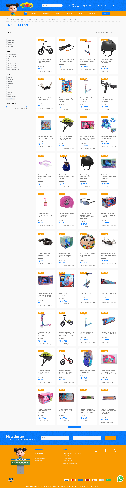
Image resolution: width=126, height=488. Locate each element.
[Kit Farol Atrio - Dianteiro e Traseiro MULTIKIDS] (108, 94)
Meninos (11, 42)
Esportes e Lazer (72, 19)
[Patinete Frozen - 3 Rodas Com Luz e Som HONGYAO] (45, 328)
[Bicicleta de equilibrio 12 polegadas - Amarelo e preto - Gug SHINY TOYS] (66, 328)
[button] (16, 37)
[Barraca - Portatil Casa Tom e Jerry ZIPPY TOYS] (45, 132)
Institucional (39, 449)
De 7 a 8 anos (12, 65)
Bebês (10, 44)
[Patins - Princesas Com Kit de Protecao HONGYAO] (45, 406)
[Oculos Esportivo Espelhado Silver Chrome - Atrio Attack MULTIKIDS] (87, 210)
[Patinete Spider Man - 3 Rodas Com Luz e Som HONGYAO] (66, 406)
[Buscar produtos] (60, 5)
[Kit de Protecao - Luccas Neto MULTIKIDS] (87, 366)
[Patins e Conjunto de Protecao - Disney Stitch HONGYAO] (108, 171)
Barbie (10, 92)
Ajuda (65, 449)
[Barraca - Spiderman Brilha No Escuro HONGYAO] (66, 289)
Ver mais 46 (10, 99)
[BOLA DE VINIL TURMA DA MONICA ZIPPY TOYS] (87, 249)
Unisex (10, 46)
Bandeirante (12, 96)
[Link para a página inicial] (7, 19)
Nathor (10, 88)
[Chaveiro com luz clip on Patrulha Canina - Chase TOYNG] (66, 94)
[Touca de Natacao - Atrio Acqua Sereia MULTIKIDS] (66, 210)
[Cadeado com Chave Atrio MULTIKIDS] (45, 249)
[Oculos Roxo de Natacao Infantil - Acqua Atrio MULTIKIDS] (45, 171)
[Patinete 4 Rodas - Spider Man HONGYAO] (108, 289)
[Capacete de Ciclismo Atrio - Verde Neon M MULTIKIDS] (66, 132)
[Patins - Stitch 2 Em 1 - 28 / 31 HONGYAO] (108, 132)
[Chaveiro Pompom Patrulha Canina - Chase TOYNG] (66, 171)
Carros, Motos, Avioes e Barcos (34, 19)
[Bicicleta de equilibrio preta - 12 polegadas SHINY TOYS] (45, 55)
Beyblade (11, 86)
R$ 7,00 (17, 108)
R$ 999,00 (23, 108)
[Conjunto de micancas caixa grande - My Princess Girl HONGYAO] (108, 366)
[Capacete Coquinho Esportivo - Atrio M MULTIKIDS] (108, 55)
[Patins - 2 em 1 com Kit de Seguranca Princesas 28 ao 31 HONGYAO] (87, 132)
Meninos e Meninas (17, 19)
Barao (10, 94)
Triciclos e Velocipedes (52, 19)
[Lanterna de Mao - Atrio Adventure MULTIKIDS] (66, 55)
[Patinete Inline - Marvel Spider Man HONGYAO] (87, 55)
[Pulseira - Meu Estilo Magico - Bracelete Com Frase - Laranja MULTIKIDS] (108, 406)
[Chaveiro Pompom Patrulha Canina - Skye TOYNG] (45, 210)
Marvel (10, 83)
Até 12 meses (12, 56)
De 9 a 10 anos (12, 67)
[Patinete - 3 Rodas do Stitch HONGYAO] (87, 328)
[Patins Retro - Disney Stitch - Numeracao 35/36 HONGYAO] (66, 249)
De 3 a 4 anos (12, 61)
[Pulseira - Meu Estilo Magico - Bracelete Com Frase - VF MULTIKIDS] (87, 406)
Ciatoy (10, 81)
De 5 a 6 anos (12, 63)
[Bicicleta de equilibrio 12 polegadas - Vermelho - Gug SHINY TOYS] (66, 366)
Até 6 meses (12, 54)
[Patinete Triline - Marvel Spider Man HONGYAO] (108, 328)
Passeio (63, 19)
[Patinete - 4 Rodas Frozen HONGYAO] (87, 289)
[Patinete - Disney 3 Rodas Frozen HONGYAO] (87, 94)
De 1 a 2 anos (12, 59)
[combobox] (52, 5)
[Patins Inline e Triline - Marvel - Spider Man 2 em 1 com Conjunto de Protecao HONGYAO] (45, 289)
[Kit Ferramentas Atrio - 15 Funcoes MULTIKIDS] (108, 249)
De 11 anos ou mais (14, 69)
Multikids (11, 77)
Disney (10, 79)
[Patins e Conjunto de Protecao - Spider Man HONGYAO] (108, 210)
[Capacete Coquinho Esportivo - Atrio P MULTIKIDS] (87, 171)
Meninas (11, 40)
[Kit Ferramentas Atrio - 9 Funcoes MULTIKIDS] (45, 94)
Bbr (9, 90)
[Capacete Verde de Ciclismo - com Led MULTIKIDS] (45, 366)
